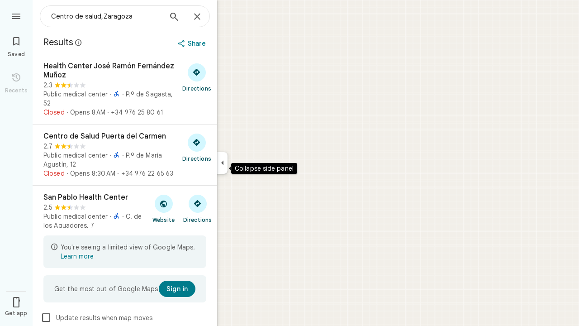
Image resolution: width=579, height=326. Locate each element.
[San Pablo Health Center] (125, 220)
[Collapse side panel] (222, 163)
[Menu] (16, 15)
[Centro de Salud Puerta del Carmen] (125, 155)
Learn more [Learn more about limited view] (77, 256)
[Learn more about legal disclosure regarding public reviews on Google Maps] (79, 43)
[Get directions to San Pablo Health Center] (197, 208)
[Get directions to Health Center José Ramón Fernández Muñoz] (196, 77)
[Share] (193, 43)
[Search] (174, 17)
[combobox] (106, 16)
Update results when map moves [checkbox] (96, 317)
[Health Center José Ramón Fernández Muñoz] (125, 89)
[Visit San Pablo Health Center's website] (163, 208)
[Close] (197, 17)
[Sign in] (177, 289)
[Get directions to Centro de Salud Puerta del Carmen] (196, 147)
